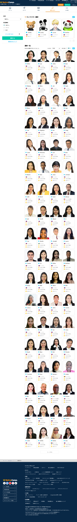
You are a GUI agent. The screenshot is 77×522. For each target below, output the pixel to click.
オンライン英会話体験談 (30, 496)
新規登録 (61, 5)
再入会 (74, 5)
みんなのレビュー (36, 488)
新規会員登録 (36, 467)
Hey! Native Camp (65, 482)
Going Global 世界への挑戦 (56, 495)
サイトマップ (28, 501)
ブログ (39, 484)
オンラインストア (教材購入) (48, 478)
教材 (7, 30)
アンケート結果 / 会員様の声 (42, 495)
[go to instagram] (13, 483)
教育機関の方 (6, 497)
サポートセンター (42, 496)
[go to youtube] (10, 483)
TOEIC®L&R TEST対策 (29, 480)
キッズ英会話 (6, 486)
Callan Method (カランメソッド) (63, 478)
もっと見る (49, 452)
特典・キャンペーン (29, 495)
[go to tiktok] (16, 483)
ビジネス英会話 (7, 492)
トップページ (28, 467)
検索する (12, 38)
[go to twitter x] (4, 483)
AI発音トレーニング (55, 482)
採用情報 (27, 503)
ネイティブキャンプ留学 (71, 2)
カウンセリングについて (63, 488)
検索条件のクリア (12, 41)
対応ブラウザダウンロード (44, 474)
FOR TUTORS (60, 467)
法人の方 (5, 495)
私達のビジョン (36, 503)
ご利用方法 (36, 472)
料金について (59, 472)
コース (7, 27)
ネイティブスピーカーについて (49, 488)
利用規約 (43, 501)
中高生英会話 (6, 489)
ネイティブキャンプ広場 (30, 484)
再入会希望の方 (51, 467)
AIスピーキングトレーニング (31, 482)
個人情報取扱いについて (61, 501)
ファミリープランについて (30, 474)
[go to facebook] (7, 483)
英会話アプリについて (56, 474)
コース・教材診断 (36, 478)
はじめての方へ (28, 472)
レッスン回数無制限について (47, 472)
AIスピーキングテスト (44, 482)
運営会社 (35, 501)
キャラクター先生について (30, 490)
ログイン (67, 5)
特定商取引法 (50, 501)
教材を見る (27, 478)
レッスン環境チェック (42, 480)
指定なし (7, 19)
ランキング (27, 488)
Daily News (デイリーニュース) (56, 480)
